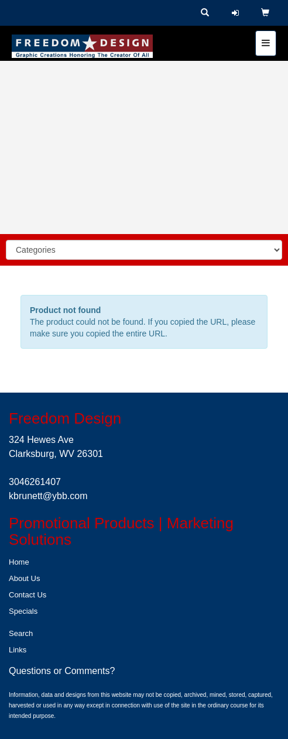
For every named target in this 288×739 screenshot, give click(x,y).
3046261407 (35, 482)
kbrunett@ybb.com (48, 496)
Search (21, 633)
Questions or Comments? (62, 671)
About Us (24, 578)
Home (19, 562)
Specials (23, 611)
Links (17, 649)
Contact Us (27, 594)
